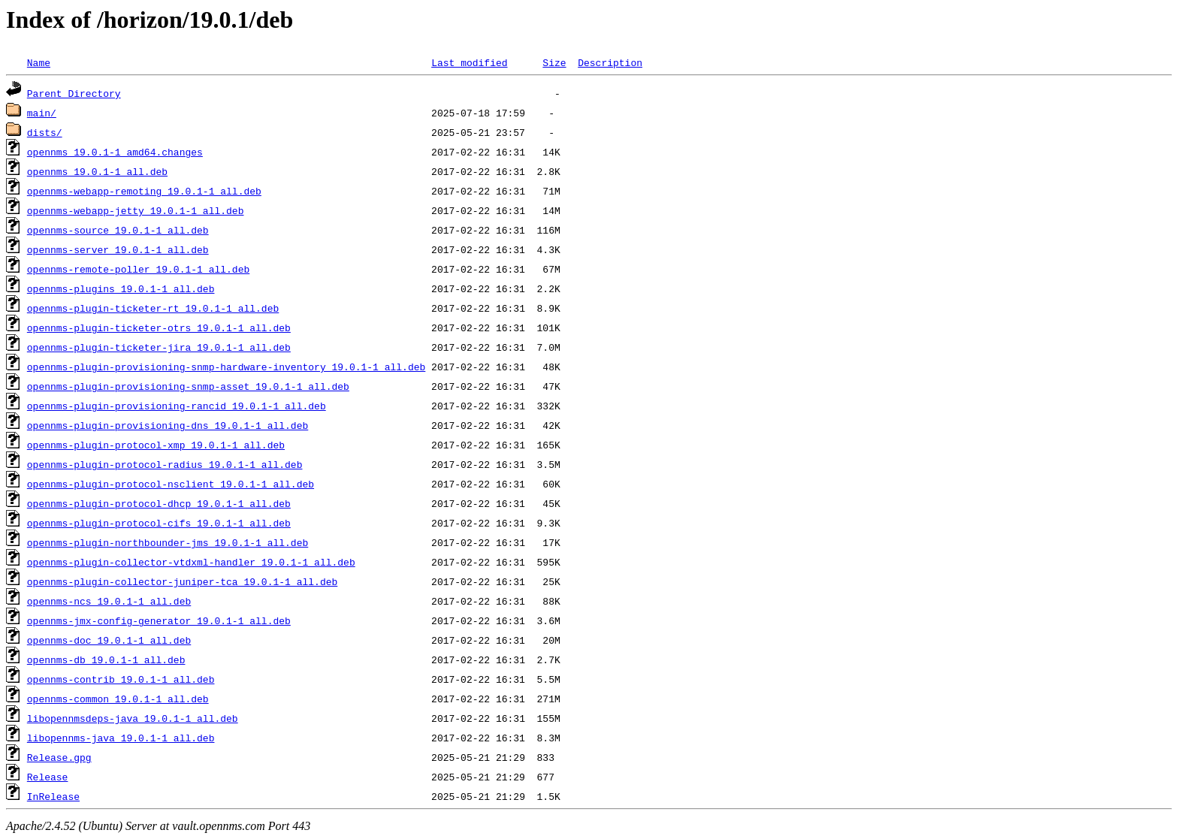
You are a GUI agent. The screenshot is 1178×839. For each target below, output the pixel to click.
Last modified (469, 62)
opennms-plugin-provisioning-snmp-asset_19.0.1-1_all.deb (188, 386)
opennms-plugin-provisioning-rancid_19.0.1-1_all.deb (176, 405)
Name (38, 62)
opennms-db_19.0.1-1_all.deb (106, 659)
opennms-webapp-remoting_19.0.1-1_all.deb (144, 191)
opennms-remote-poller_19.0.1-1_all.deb (138, 269)
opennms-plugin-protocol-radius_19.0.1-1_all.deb (165, 464)
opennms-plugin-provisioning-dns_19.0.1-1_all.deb (167, 425)
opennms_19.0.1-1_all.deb (97, 171)
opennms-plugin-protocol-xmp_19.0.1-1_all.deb (156, 444)
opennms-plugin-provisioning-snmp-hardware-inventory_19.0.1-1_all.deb (226, 366)
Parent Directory (74, 93)
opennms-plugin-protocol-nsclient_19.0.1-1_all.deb (170, 483)
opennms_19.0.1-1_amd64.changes (115, 151)
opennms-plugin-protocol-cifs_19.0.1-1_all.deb (159, 523)
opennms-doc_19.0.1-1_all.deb (109, 640)
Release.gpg (59, 757)
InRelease (53, 796)
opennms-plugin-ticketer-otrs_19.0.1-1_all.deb (159, 327)
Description (610, 62)
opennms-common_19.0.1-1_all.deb (118, 698)
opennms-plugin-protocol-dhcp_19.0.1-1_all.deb (159, 503)
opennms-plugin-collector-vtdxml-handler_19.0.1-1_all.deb (191, 562)
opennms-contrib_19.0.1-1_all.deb (121, 679)
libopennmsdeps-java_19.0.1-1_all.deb (132, 718)
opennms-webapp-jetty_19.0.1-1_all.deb (135, 210)
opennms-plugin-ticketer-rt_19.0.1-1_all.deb (153, 308)
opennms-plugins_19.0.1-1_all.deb (121, 288)
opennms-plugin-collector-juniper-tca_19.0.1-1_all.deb (182, 581)
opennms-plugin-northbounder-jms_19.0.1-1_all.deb (167, 542)
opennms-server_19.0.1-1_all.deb (118, 249)
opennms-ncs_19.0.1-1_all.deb (109, 601)
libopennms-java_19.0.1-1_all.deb (121, 737)
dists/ (44, 132)
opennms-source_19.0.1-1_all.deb (118, 230)
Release (47, 776)
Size (554, 62)
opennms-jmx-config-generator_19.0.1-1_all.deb (159, 620)
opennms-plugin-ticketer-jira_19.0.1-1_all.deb (159, 347)
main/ (41, 112)
